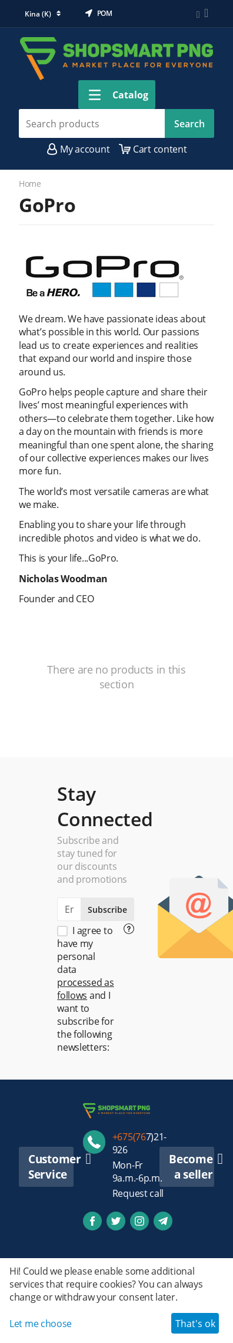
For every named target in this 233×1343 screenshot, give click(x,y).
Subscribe (107, 909)
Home (30, 183)
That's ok (195, 1323)
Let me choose (40, 1323)
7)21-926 (139, 1143)
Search (189, 123)
